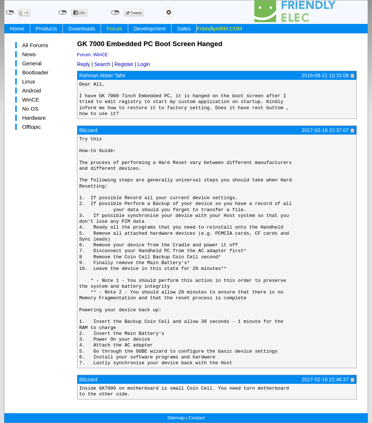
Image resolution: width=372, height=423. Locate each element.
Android (31, 90)
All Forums (35, 45)
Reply (83, 64)
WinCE (30, 99)
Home (17, 28)
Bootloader (35, 72)
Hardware (34, 118)
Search (102, 64)
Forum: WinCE (92, 54)
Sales (184, 28)
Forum (114, 28)
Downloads (81, 28)
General (31, 63)
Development (150, 28)
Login (144, 64)
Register (123, 64)
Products (46, 28)
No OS (30, 109)
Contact (197, 417)
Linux (28, 81)
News (29, 54)
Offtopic (31, 127)
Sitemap (176, 417)
